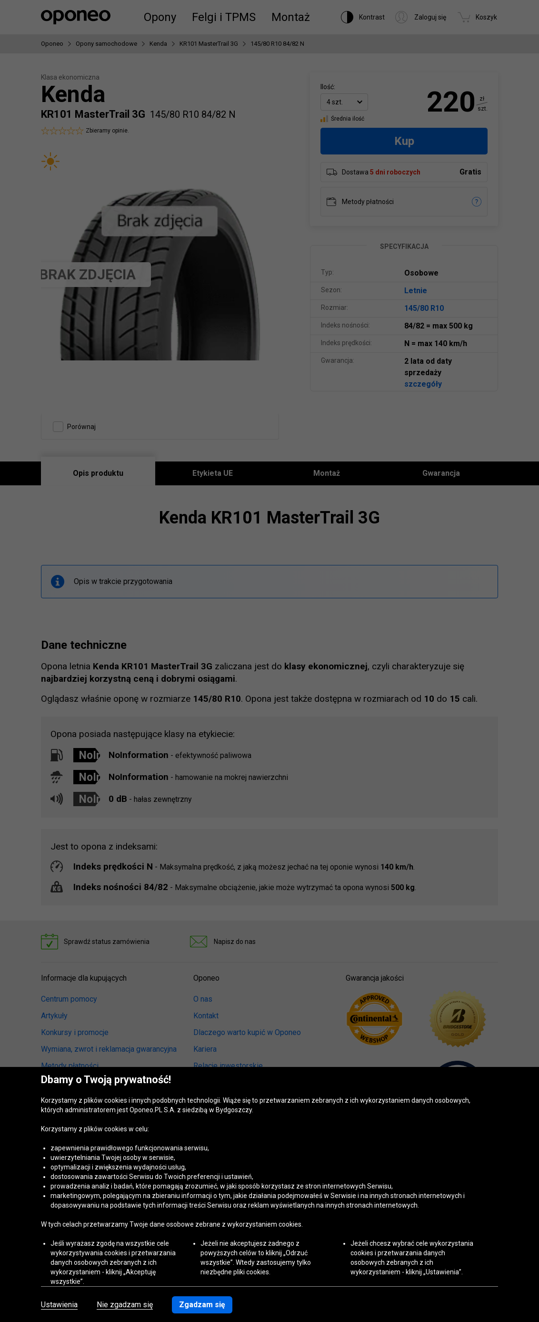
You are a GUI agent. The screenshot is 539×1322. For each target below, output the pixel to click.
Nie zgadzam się (125, 1305)
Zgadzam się (202, 1304)
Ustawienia (59, 1305)
